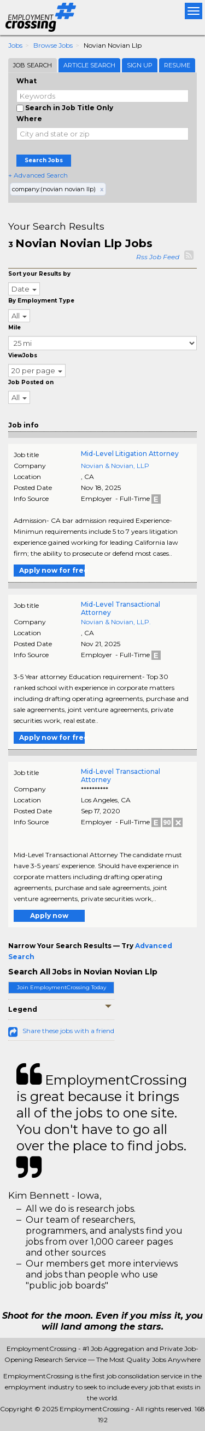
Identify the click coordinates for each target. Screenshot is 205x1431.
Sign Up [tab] (140, 65)
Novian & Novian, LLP (115, 465)
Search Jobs (44, 160)
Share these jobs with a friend (68, 1031)
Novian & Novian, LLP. (116, 622)
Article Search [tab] (89, 65)
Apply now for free (52, 570)
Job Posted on (31, 382)
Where (29, 119)
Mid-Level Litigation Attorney (130, 453)
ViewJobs (22, 355)
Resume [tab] (177, 65)
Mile (14, 327)
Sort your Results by (39, 273)
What (26, 81)
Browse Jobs (53, 45)
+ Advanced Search (38, 175)
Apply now (49, 915)
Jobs (15, 45)
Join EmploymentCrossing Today (61, 987)
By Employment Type (41, 300)
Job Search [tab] (32, 65)
